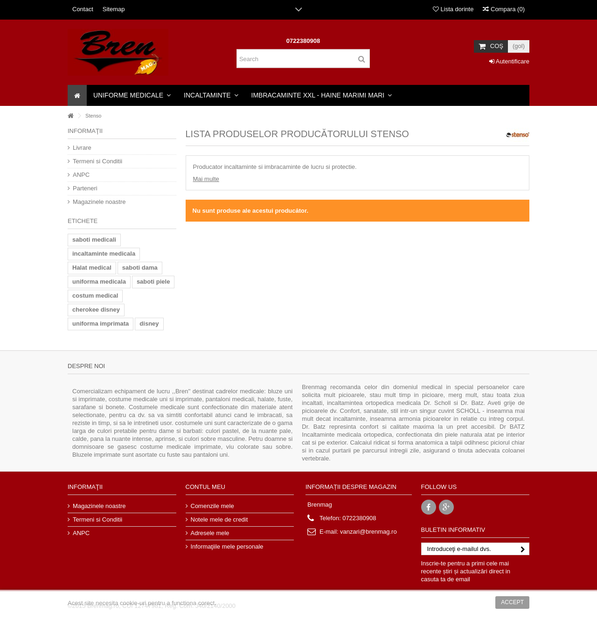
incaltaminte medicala (103, 253)
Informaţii (85, 130)
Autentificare (509, 61)
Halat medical (91, 267)
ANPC (81, 174)
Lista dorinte (453, 9)
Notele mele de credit (219, 519)
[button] (132, 95)
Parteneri (85, 188)
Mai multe (206, 178)
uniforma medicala (99, 281)
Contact (82, 9)
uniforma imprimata (100, 323)
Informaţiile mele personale (227, 546)
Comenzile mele (212, 505)
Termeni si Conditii (97, 161)
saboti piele (153, 281)
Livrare (82, 147)
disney (149, 323)
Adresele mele (210, 532)
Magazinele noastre (99, 201)
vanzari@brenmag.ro (368, 531)
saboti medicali (94, 239)
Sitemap (114, 9)
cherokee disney (96, 309)
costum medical (95, 295)
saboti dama (140, 267)
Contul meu (205, 486)
